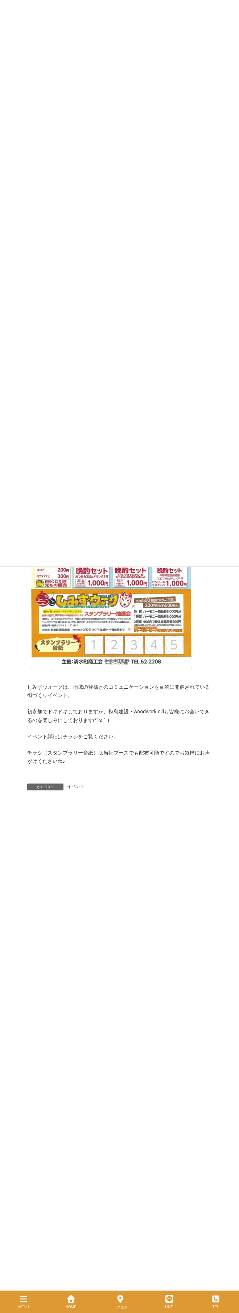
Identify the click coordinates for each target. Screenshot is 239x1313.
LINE (169, 1302)
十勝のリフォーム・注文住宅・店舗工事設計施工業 (85, 809)
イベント (76, 786)
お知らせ (36, 1098)
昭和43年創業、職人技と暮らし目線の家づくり (73, 1059)
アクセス (120, 1302)
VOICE (34, 1085)
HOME (71, 1302)
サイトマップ (40, 1111)
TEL (216, 1302)
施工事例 (36, 1072)
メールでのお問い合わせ (51, 1124)
